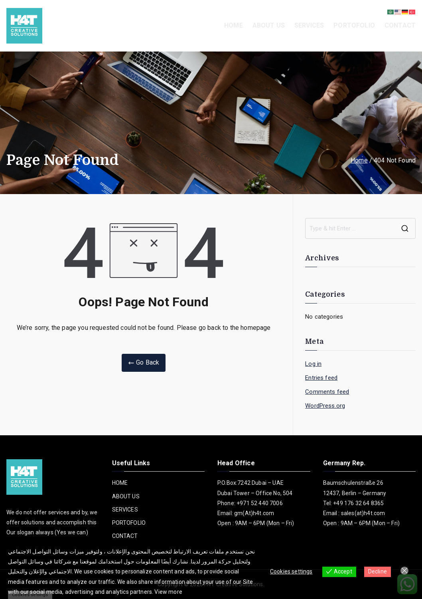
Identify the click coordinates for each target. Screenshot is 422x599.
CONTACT (400, 25)
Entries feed (321, 377)
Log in (313, 363)
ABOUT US (268, 25)
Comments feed (327, 391)
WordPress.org (325, 405)
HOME (233, 25)
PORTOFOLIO (354, 25)
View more (168, 592)
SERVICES (309, 25)
